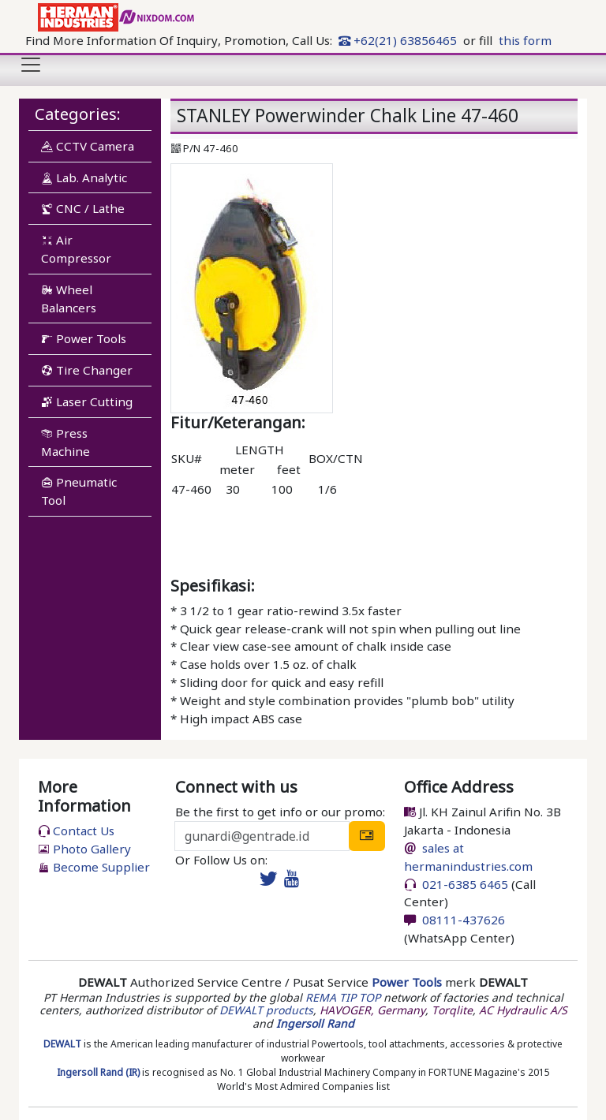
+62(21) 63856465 (398, 40)
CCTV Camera (87, 146)
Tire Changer (87, 370)
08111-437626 (462, 920)
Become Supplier (94, 867)
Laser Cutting (87, 401)
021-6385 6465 (463, 884)
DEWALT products (266, 1009)
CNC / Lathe (83, 208)
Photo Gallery (84, 849)
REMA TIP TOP (342, 997)
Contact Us (76, 830)
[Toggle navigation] (30, 65)
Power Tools (83, 338)
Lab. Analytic (84, 177)
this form (525, 40)
